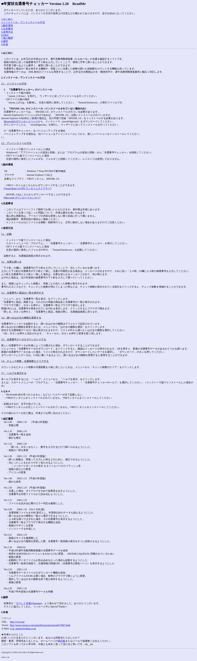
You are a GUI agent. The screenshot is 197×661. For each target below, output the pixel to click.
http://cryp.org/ (17, 621)
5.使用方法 (7, 32)
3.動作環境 (7, 25)
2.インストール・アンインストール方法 (23, 22)
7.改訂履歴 (7, 38)
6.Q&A (5, 35)
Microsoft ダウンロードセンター (21, 197)
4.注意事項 (7, 28)
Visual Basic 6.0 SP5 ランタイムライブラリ (27, 188)
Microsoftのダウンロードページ (21, 121)
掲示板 (61, 641)
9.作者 (4, 44)
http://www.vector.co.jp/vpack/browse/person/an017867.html (40, 625)
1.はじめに (7, 19)
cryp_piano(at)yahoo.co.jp (23, 628)
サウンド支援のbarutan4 (29, 603)
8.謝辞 (4, 41)
